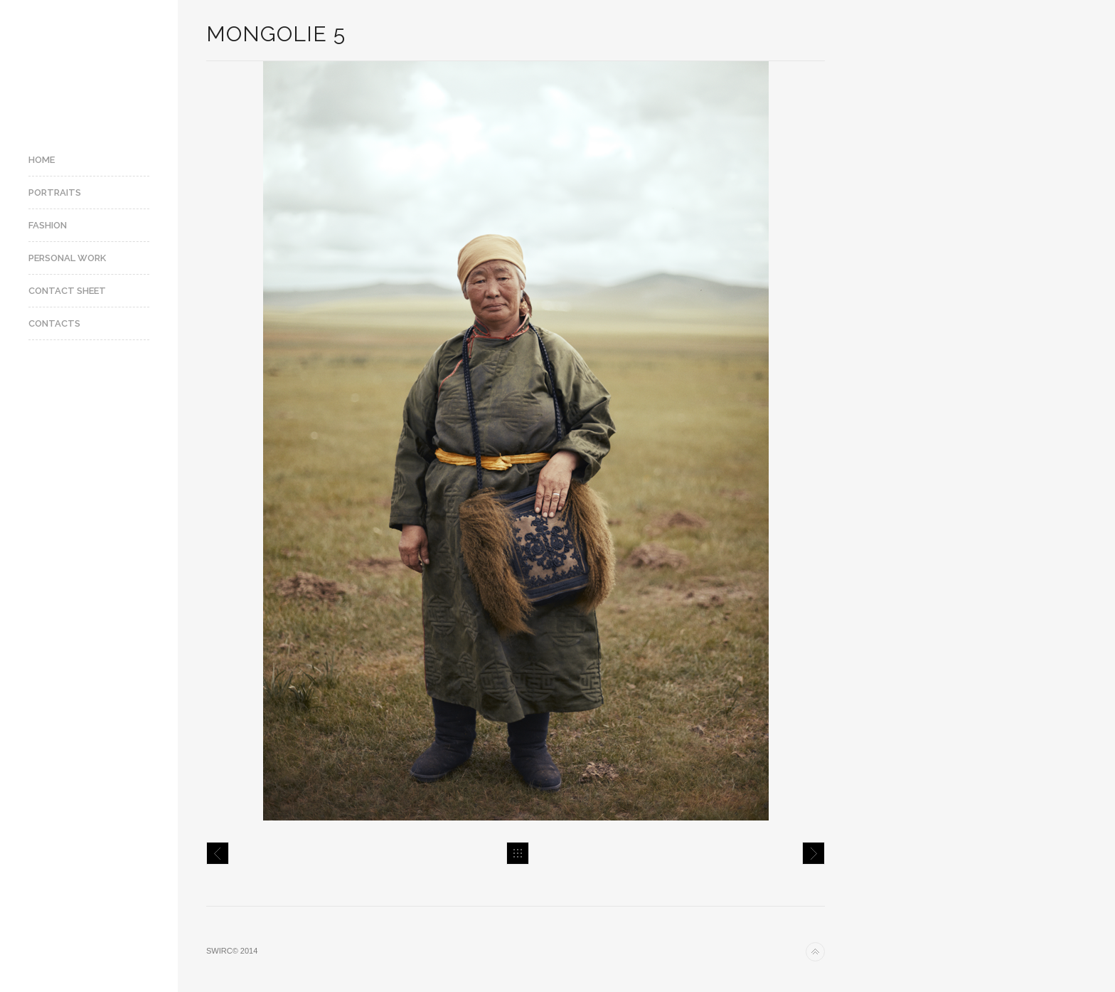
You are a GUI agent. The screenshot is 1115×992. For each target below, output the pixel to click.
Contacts (54, 323)
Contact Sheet (67, 290)
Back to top (815, 951)
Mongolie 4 (217, 853)
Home (41, 159)
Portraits (54, 192)
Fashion (47, 225)
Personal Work (67, 258)
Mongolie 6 (813, 853)
